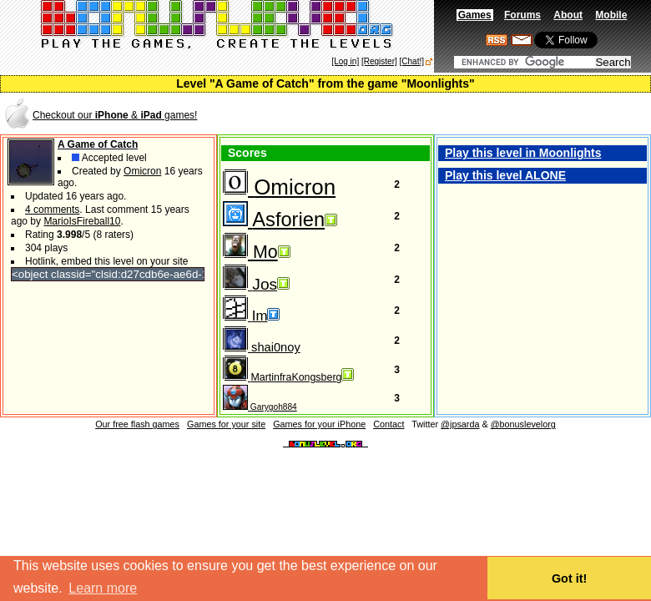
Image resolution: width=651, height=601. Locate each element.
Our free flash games (137, 424)
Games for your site (226, 424)
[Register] (379, 61)
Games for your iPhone (319, 424)
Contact (388, 424)
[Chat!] (412, 61)
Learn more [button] (102, 588)
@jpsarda (460, 424)
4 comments (52, 209)
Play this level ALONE (505, 175)
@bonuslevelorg (523, 424)
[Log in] (345, 61)
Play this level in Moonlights (523, 152)
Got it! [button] (569, 578)
